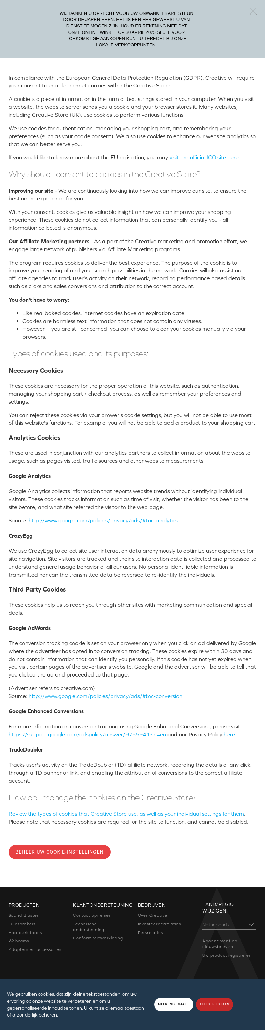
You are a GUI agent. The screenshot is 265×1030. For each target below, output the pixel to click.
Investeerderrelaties (159, 924)
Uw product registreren (227, 955)
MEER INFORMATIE (174, 1004)
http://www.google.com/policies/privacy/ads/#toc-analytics (103, 520)
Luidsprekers (22, 924)
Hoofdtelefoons (25, 932)
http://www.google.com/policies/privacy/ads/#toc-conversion (105, 696)
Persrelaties (150, 932)
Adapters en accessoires (35, 949)
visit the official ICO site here (204, 157)
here (229, 734)
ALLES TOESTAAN (215, 1004)
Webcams (19, 940)
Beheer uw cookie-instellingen (60, 852)
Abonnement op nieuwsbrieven (219, 943)
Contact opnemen (92, 915)
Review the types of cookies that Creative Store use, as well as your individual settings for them (126, 814)
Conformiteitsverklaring (98, 938)
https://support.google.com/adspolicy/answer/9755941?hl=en (87, 734)
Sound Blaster (24, 915)
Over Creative (152, 915)
